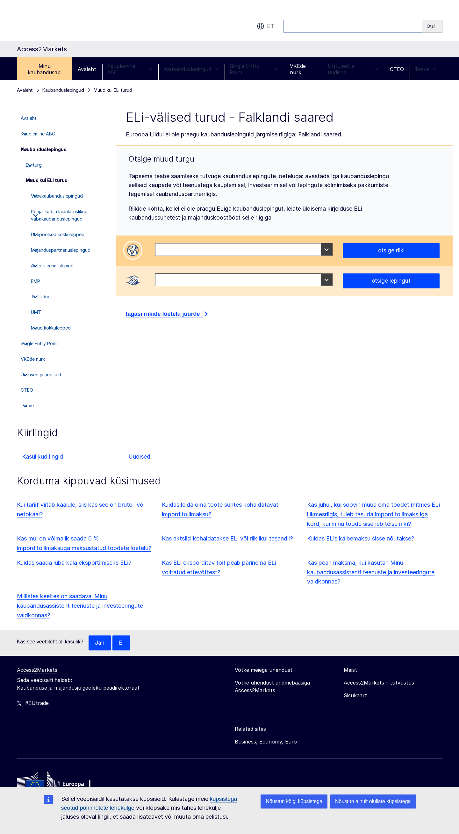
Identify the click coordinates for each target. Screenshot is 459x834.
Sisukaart (355, 696)
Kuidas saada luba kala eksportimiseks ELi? (74, 562)
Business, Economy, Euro (266, 742)
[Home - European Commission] (63, 784)
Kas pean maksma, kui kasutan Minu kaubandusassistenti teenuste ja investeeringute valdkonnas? (370, 572)
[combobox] (244, 249)
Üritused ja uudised (353, 69)
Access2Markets (37, 670)
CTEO (397, 69)
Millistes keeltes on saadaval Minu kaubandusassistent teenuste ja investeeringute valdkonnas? (80, 606)
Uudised (139, 456)
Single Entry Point (254, 69)
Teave (426, 69)
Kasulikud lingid (42, 456)
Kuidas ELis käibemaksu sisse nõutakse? (360, 538)
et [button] (265, 26)
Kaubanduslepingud (191, 69)
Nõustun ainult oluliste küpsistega (373, 801)
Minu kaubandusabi (44, 69)
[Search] (432, 26)
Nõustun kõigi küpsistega (294, 801)
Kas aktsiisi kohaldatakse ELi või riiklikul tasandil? (227, 538)
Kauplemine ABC (130, 69)
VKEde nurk (298, 69)
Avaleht (87, 69)
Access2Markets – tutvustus (379, 683)
